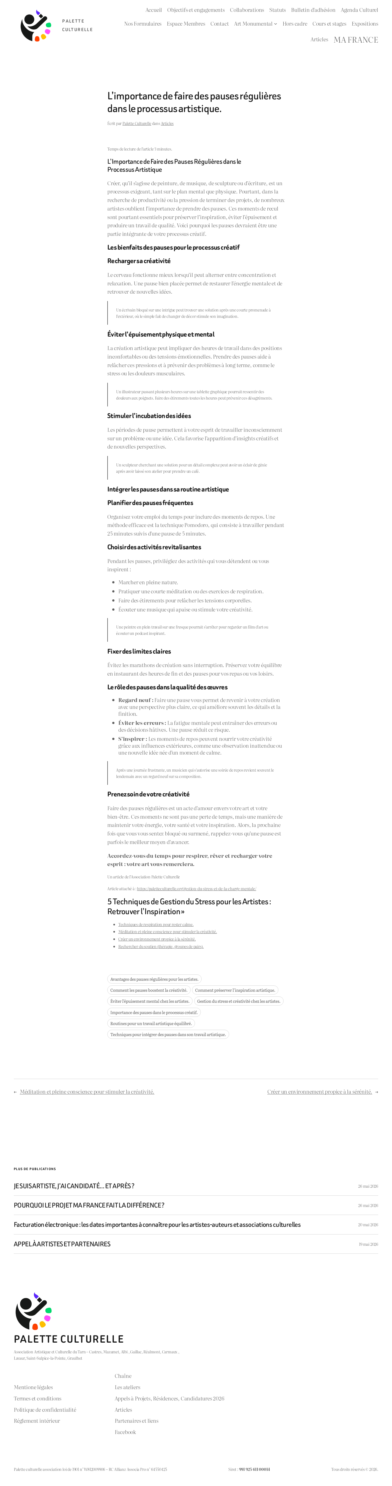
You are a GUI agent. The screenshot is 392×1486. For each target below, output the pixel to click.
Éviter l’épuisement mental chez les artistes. (150, 1001)
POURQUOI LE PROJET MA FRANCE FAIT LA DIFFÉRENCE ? (89, 1205)
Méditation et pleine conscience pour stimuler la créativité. (167, 931)
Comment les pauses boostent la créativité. (149, 990)
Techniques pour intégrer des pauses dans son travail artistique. (168, 1034)
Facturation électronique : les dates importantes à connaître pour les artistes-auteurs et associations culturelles (157, 1224)
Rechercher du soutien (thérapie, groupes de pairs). (161, 946)
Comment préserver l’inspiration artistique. (235, 990)
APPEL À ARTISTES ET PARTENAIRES (62, 1244)
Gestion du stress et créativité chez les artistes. (239, 1001)
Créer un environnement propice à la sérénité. (157, 939)
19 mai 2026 (368, 1244)
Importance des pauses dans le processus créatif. (154, 1012)
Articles (167, 123)
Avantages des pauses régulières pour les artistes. (154, 979)
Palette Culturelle (136, 123)
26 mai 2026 (368, 1186)
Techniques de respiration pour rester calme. (156, 924)
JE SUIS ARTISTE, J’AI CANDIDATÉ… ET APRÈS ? (74, 1186)
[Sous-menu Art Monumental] (275, 23)
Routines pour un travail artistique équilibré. (151, 1023)
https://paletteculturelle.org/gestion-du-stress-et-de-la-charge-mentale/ (196, 888)
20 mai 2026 (368, 1224)
